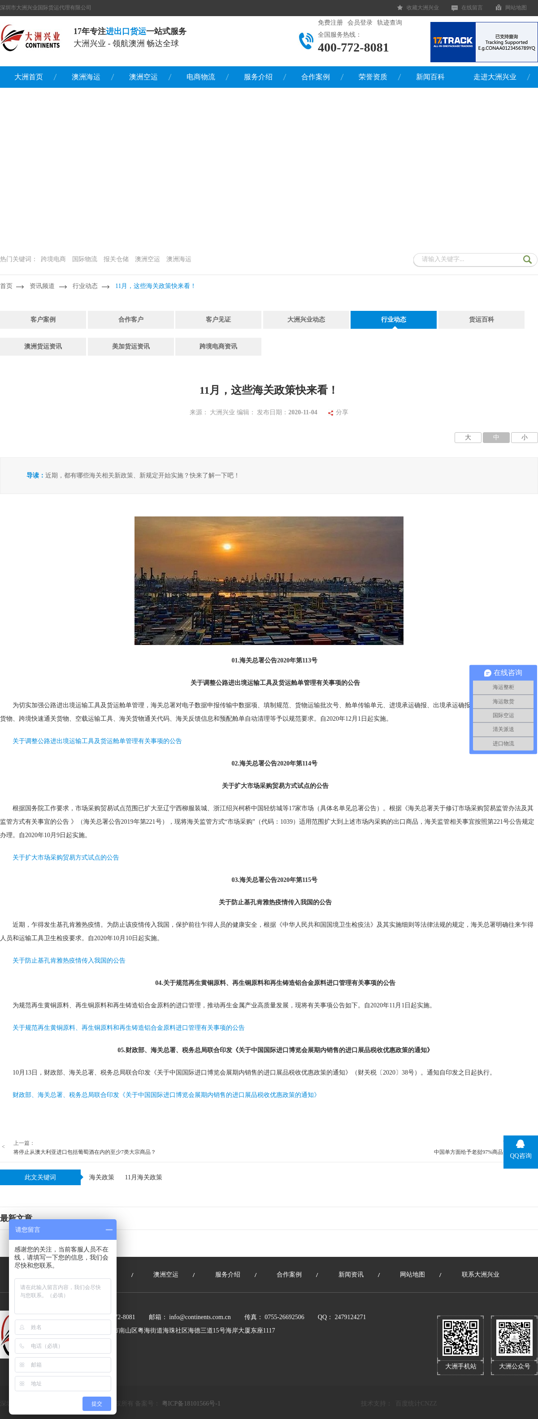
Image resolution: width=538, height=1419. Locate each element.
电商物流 (201, 77)
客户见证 (218, 319)
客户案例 (43, 319)
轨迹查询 (389, 22)
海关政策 (101, 1177)
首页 (6, 286)
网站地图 (516, 7)
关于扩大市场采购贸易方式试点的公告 (66, 857)
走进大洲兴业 (494, 77)
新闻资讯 (351, 1274)
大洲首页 (28, 77)
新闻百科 (430, 77)
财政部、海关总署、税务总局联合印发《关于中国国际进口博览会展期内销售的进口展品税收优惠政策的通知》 (166, 1095)
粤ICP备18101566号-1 (191, 1403)
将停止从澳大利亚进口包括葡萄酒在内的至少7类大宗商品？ (84, 1152)
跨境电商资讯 (218, 346)
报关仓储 (116, 259)
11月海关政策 (143, 1177)
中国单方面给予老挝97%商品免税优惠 (479, 1152)
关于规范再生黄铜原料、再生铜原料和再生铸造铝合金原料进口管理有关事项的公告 (129, 1027)
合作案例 (315, 77)
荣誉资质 (373, 77)
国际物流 (84, 259)
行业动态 (85, 286)
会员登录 (360, 22)
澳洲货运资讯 (43, 346)
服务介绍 (258, 77)
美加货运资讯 (131, 346)
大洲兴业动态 (306, 319)
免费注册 (330, 22)
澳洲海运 (86, 77)
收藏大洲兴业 (423, 7)
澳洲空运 (143, 77)
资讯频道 (42, 286)
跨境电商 (53, 259)
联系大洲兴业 (480, 1274)
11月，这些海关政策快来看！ (155, 286)
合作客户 (130, 319)
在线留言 (472, 7)
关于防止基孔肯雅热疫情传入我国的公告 (69, 960)
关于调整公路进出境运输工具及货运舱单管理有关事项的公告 (97, 741)
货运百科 (481, 319)
